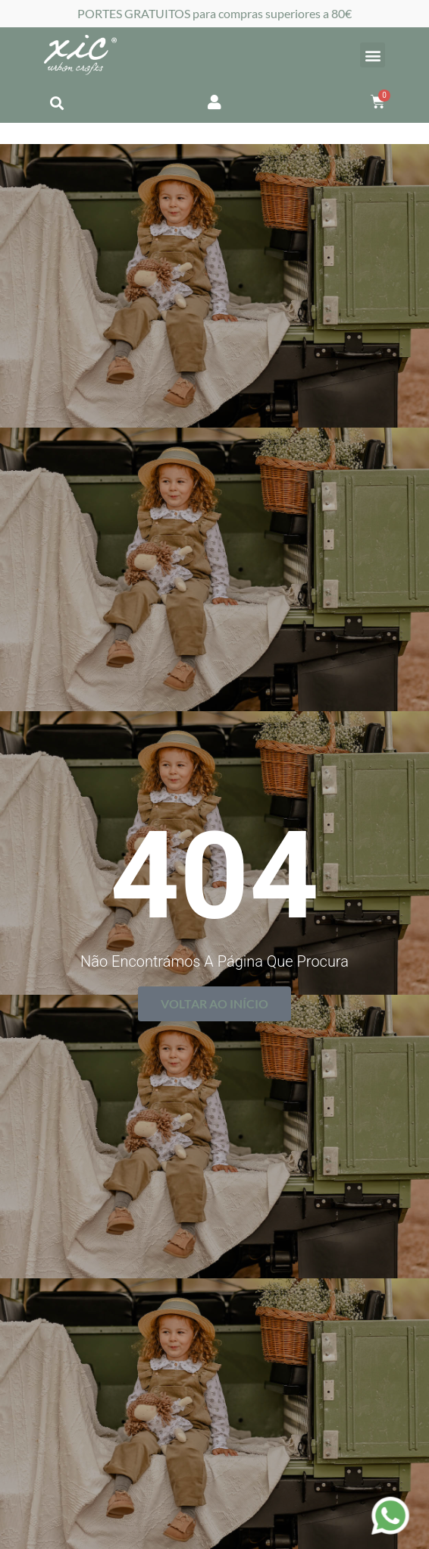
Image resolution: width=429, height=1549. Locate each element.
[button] (372, 54)
